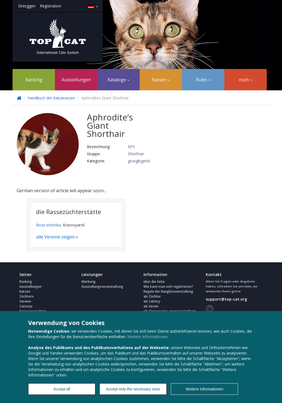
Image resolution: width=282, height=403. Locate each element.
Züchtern (26, 296)
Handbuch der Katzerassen (51, 97)
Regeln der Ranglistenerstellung (168, 291)
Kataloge (119, 80)
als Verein (150, 306)
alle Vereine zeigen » (57, 237)
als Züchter (152, 296)
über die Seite (154, 281)
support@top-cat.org (226, 299)
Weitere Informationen (147, 336)
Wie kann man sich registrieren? (168, 286)
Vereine (25, 301)
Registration (50, 5)
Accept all (62, 389)
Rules (203, 80)
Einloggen (27, 5)
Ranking (33, 80)
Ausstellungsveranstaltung (102, 286)
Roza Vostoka (48, 225)
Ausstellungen (76, 80)
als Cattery (151, 301)
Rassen (161, 80)
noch (245, 80)
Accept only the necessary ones (133, 389)
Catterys (26, 306)
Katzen (24, 291)
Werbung (88, 281)
